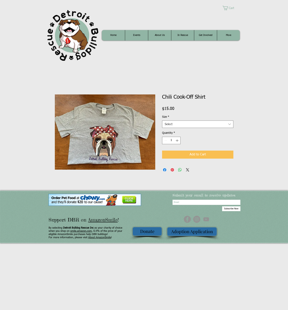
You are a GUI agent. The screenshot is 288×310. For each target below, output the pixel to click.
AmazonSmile (103, 220)
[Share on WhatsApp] (180, 169)
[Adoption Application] (192, 231)
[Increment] (177, 140)
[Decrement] (165, 140)
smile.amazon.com (81, 231)
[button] (231, 8)
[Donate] (147, 231)
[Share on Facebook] (164, 169)
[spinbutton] (171, 140)
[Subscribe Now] (231, 208)
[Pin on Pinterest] (172, 169)
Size (165, 116)
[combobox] (197, 124)
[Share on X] (187, 169)
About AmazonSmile (99, 237)
